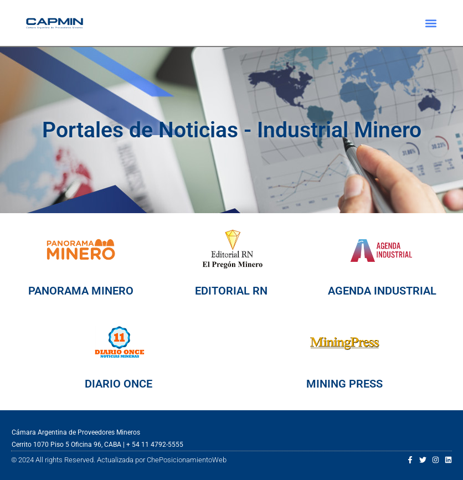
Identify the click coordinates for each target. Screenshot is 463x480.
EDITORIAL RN (231, 290)
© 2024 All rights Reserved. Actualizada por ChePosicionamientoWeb (119, 460)
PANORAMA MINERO (80, 290)
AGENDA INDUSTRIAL (382, 290)
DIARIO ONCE (118, 383)
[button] (430, 23)
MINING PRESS (344, 383)
